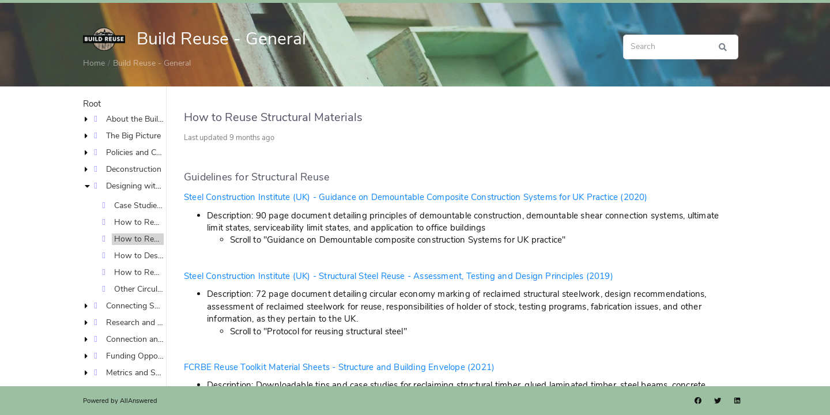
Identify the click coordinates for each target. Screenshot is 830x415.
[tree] (124, 247)
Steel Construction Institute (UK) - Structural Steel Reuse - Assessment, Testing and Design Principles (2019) (398, 276)
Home (94, 63)
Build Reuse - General (152, 63)
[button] (88, 119)
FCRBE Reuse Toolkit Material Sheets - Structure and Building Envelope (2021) (339, 367)
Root (92, 104)
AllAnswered (138, 401)
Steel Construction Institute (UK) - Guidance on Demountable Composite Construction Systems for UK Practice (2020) (416, 197)
